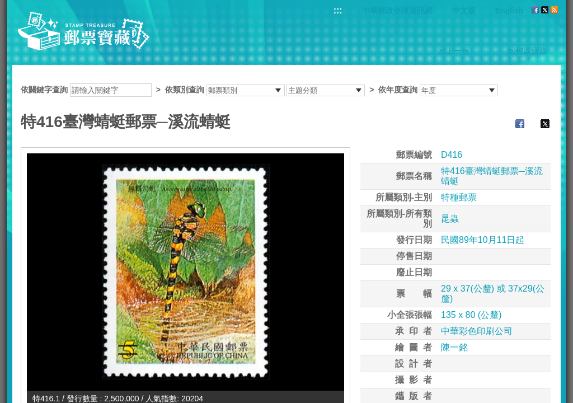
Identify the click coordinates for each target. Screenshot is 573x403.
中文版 (464, 10)
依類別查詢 (184, 89)
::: (338, 10)
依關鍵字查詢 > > (259, 89)
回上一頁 (453, 50)
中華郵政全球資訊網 (397, 10)
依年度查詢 (397, 89)
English (509, 10)
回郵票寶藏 (527, 50)
